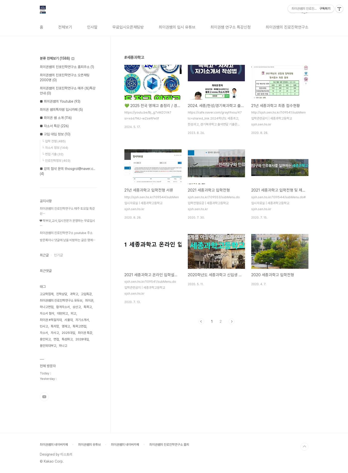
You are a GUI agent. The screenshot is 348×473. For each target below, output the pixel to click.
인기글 (58, 255)
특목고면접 (79, 326)
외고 (73, 313)
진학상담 (61, 294)
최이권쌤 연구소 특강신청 (230, 27)
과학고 (74, 294)
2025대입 (68, 333)
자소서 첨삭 (47, 313)
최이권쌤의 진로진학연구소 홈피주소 (67, 67)
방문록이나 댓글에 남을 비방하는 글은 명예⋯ (67, 240)
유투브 (44, 396)
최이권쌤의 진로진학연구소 (287, 27)
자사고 (55, 333)
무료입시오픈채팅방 (128, 27)
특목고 (88, 307)
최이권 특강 (85, 333)
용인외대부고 (48, 346)
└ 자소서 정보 (55, 148)
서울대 (68, 320)
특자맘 (55, 326)
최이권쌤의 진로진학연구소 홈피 (169, 444)
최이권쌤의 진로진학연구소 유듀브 (61, 300)
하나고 (63, 346)
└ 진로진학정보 (56, 160)
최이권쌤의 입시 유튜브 (177, 27)
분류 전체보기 (57, 58)
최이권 (89, 300)
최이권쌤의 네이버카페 (54, 444)
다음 (232, 321)
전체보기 (65, 27)
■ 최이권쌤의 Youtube (60, 101)
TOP (304, 447)
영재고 (66, 326)
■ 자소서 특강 (54, 126)
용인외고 (45, 339)
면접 (56, 339)
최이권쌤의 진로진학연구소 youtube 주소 (66, 233)
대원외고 (62, 313)
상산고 (77, 307)
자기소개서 (82, 320)
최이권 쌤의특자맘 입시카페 (61, 110)
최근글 (44, 255)
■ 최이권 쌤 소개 (56, 118)
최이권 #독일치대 (51, 320)
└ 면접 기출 (52, 154)
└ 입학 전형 (54, 141)
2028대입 (82, 339)
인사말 (92, 27)
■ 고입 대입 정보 (55, 134)
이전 (201, 321)
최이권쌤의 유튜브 (89, 444)
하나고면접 (46, 307)
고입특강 (86, 294)
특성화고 (67, 339)
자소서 (44, 333)
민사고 (44, 326)
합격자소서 (63, 307)
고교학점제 (46, 294)
